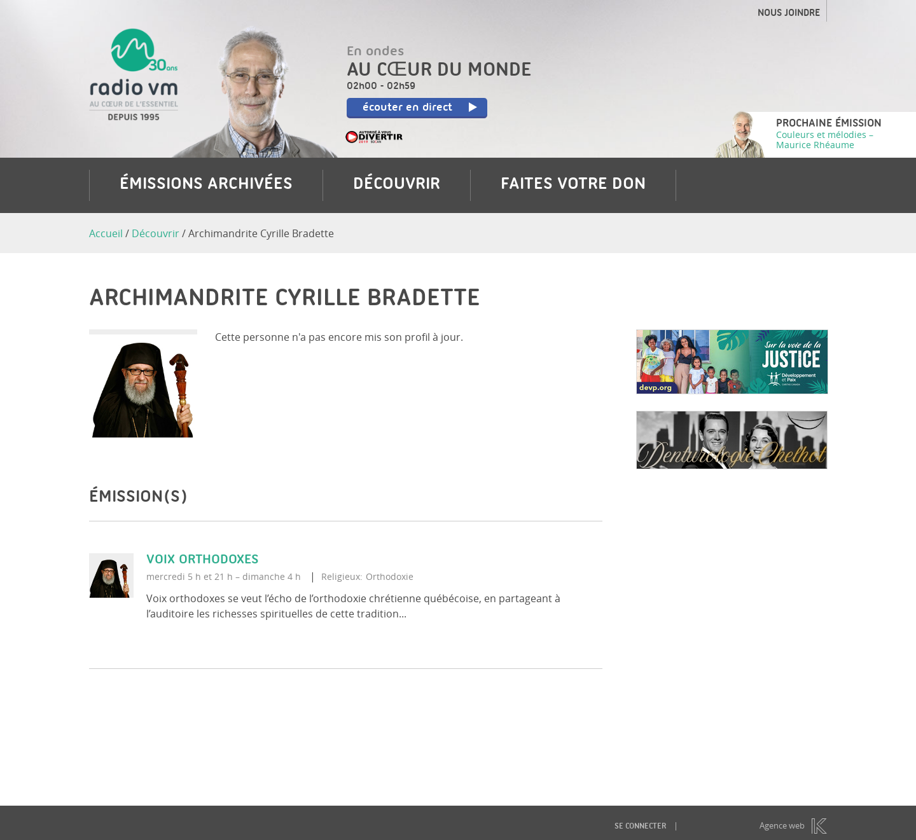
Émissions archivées (206, 185)
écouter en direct (420, 108)
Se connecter (640, 827)
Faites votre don (573, 185)
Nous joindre (789, 14)
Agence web (782, 825)
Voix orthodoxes (202, 560)
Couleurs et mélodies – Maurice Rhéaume (824, 139)
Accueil (106, 233)
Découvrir (396, 185)
